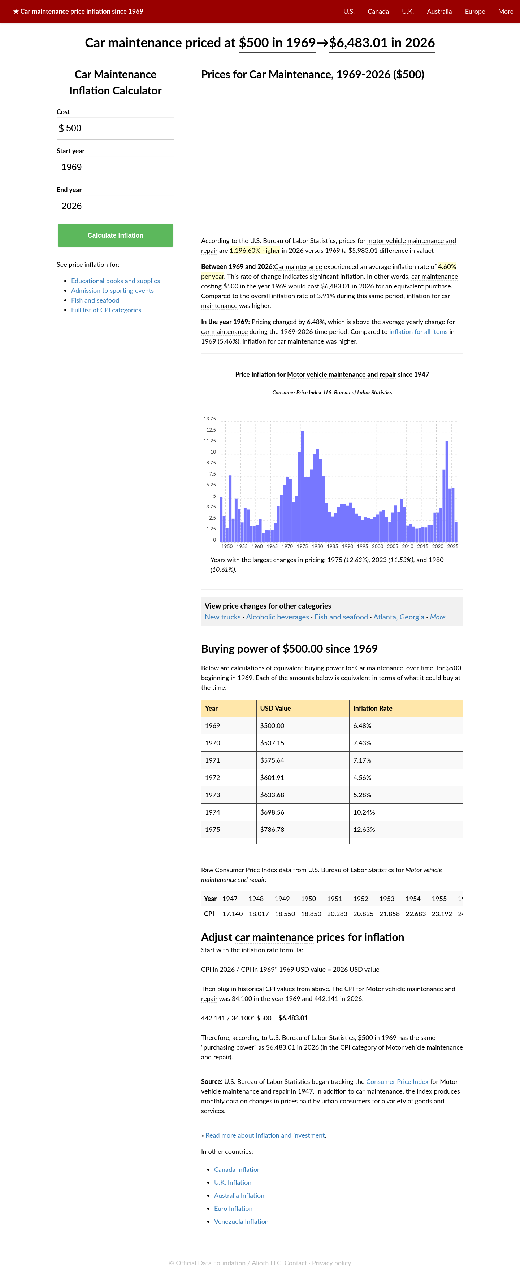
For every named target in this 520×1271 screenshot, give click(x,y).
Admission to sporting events (112, 290)
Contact (296, 1263)
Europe (475, 11)
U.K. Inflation (233, 1182)
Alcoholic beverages (277, 616)
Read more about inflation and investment (265, 1135)
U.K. (408, 11)
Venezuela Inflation (241, 1221)
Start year (70, 151)
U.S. (349, 11)
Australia (439, 11)
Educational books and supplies (115, 280)
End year (69, 190)
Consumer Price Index (397, 1081)
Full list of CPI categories (106, 310)
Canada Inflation (237, 1169)
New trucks (223, 616)
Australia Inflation (239, 1195)
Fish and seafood (95, 300)
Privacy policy (331, 1263)
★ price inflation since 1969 (78, 11)
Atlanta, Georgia (398, 616)
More (506, 11)
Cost (63, 112)
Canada (378, 11)
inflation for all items (418, 331)
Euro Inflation (233, 1208)
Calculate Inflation (115, 235)
